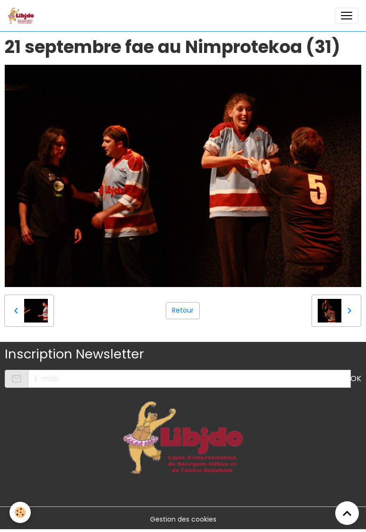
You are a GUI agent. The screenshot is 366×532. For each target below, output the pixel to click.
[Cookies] (20, 512)
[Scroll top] (347, 513)
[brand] (23, 16)
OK (355, 378)
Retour (183, 310)
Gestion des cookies (183, 519)
